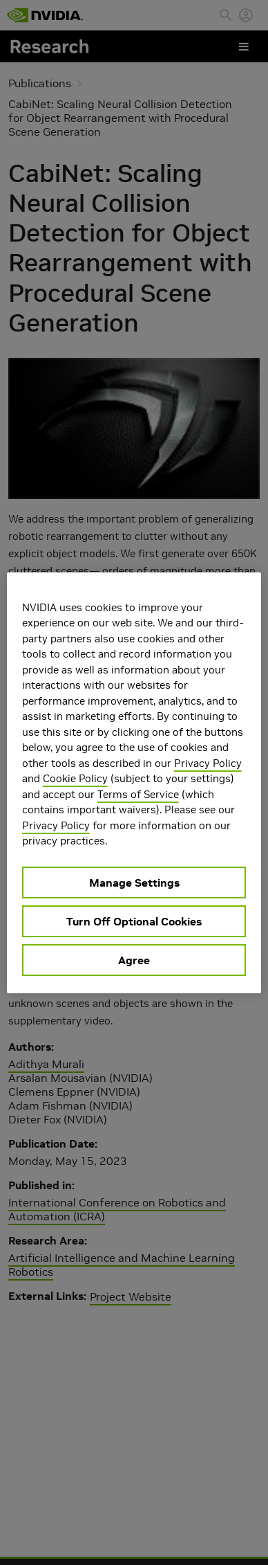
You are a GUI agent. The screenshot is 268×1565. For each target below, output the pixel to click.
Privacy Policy (208, 763)
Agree (134, 960)
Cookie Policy (75, 778)
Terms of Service (138, 794)
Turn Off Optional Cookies (134, 921)
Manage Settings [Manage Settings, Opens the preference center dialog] (134, 882)
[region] (134, 782)
